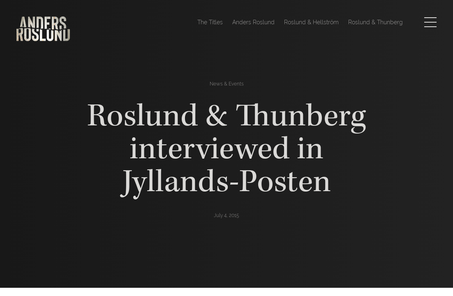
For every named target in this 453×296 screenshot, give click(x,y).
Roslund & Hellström (311, 22)
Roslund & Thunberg (375, 22)
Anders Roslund (253, 22)
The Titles (210, 22)
